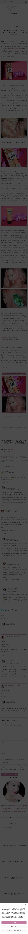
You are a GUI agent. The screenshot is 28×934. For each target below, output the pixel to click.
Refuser (14, 926)
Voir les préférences (14, 930)
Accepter (14, 922)
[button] (26, 904)
